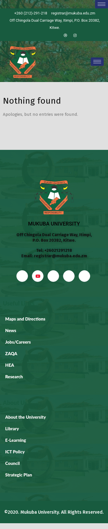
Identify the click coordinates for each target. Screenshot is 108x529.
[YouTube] (37, 276)
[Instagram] (75, 35)
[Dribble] (65, 35)
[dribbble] (69, 276)
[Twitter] (45, 35)
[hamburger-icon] (101, 4)
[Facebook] (36, 35)
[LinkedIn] (55, 35)
